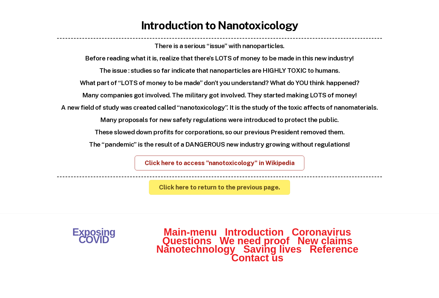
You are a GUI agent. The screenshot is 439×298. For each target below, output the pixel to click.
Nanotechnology (195, 249)
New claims (325, 241)
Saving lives (272, 249)
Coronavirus (321, 232)
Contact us (257, 258)
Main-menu (190, 232)
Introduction (254, 232)
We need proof (254, 241)
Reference (334, 249)
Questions (187, 241)
